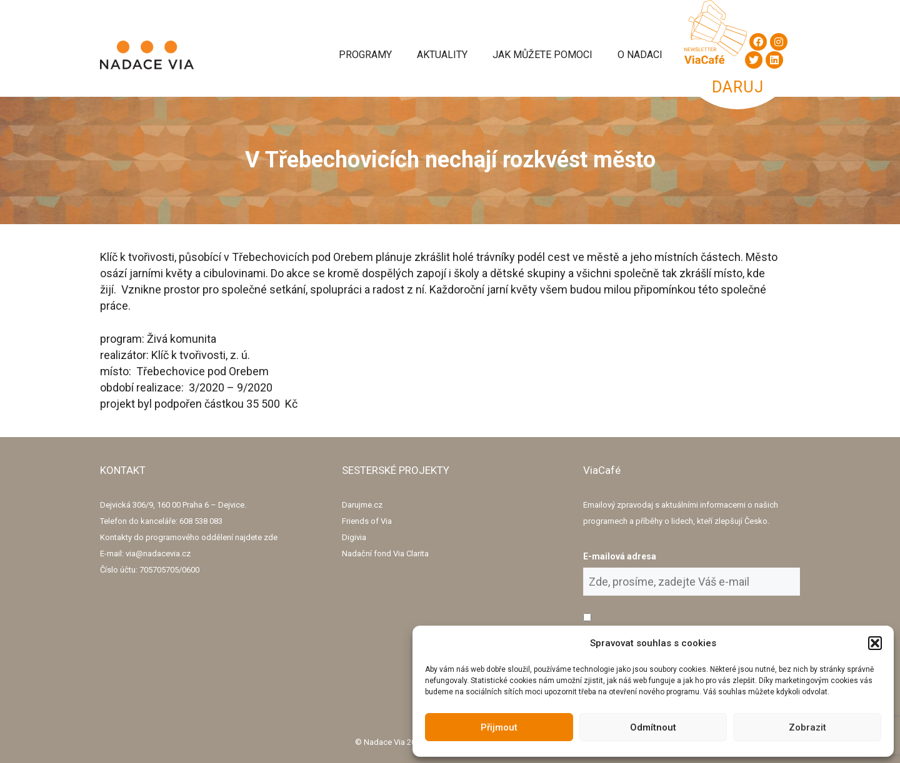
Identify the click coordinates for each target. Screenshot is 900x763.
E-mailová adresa (619, 556)
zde (271, 537)
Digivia (354, 537)
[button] (875, 643)
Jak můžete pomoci (542, 55)
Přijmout (499, 727)
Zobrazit (807, 727)
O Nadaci (640, 55)
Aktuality (442, 55)
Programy (365, 55)
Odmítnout (653, 727)
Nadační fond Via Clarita (385, 553)
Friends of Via (367, 521)
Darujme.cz (362, 504)
